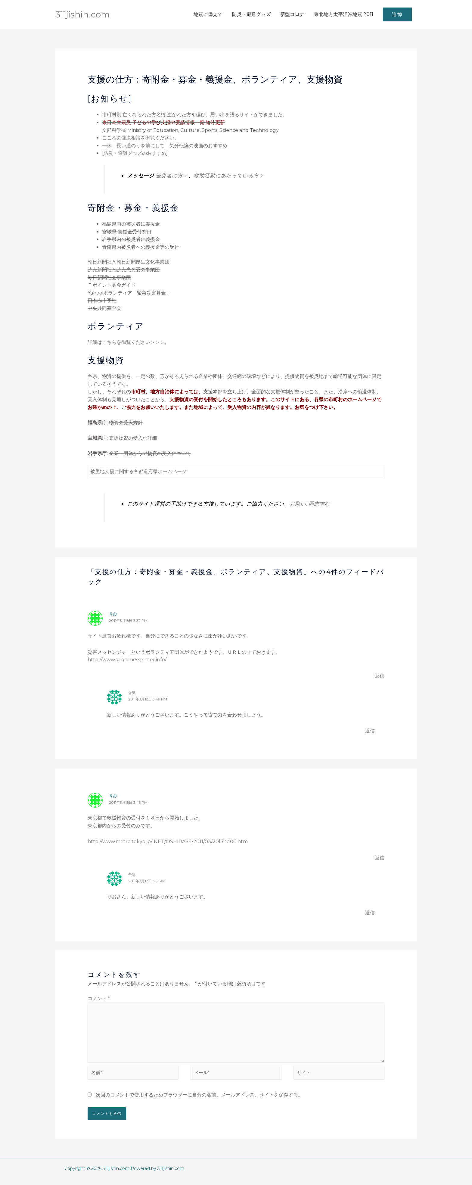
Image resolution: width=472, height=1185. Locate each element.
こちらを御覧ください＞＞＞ (133, 342)
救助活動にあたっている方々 (229, 175)
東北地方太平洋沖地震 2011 (343, 14)
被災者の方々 (172, 175)
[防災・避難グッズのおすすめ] (135, 153)
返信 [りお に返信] (379, 676)
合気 (132, 692)
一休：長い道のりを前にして (133, 145)
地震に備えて (208, 14)
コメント (99, 998)
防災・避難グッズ (251, 14)
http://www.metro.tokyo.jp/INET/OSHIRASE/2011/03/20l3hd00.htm (168, 841)
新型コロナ (292, 14)
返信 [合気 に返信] (370, 731)
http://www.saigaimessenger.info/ (127, 660)
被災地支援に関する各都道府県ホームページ (138, 471)
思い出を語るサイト (232, 114)
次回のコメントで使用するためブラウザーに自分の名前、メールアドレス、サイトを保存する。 (199, 1101)
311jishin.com (85, 14)
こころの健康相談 (121, 138)
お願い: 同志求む (310, 504)
